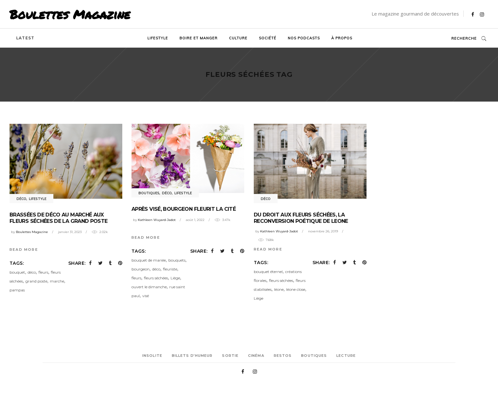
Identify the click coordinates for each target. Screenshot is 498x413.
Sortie (230, 355)
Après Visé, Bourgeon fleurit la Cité (183, 209)
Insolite (152, 355)
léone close (295, 289)
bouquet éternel (268, 271)
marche (57, 281)
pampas (17, 290)
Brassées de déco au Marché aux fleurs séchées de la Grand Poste (59, 218)
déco (32, 272)
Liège (175, 278)
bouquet (17, 272)
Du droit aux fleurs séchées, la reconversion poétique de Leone (301, 218)
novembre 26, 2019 (323, 231)
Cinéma (256, 355)
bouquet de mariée (148, 260)
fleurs (43, 272)
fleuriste (170, 269)
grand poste (36, 281)
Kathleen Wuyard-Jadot (157, 220)
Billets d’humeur (192, 355)
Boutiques (148, 193)
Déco (21, 199)
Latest (25, 38)
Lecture (346, 355)
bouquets (176, 260)
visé (145, 295)
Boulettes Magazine (70, 14)
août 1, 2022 (195, 220)
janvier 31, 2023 (70, 232)
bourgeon (140, 269)
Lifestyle (37, 199)
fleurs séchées (156, 278)
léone (279, 289)
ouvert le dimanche (149, 286)
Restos (283, 355)
